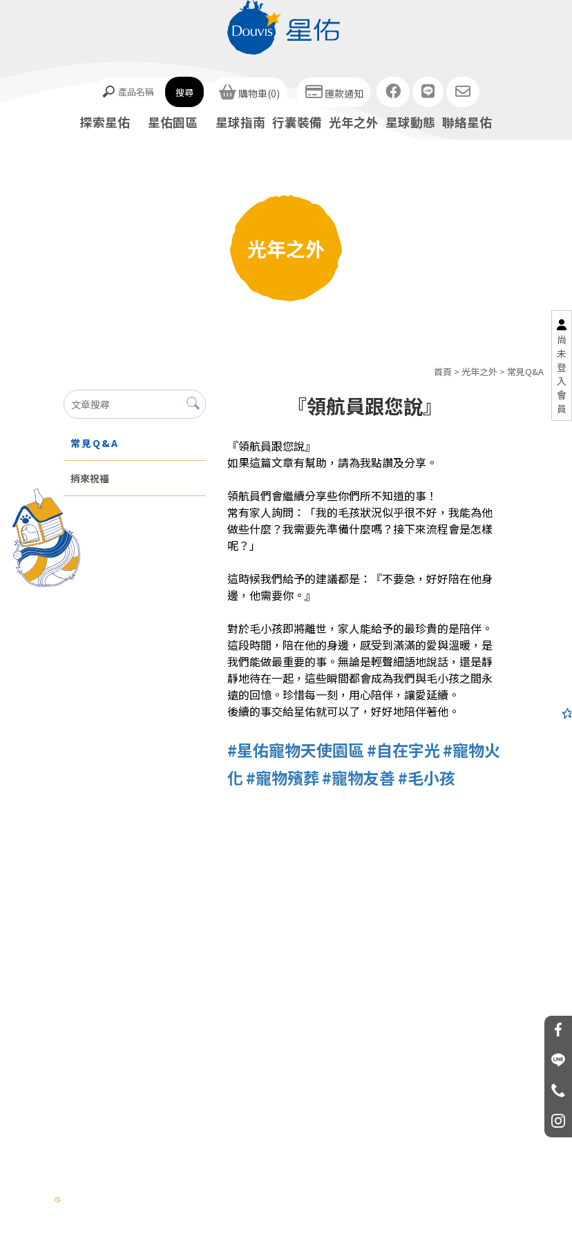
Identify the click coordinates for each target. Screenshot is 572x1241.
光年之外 (479, 371)
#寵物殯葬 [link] (282, 777)
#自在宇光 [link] (403, 749)
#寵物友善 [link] (358, 777)
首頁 (443, 371)
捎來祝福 (89, 478)
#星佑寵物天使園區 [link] (295, 749)
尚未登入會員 (561, 373)
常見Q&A (525, 371)
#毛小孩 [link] (426, 777)
